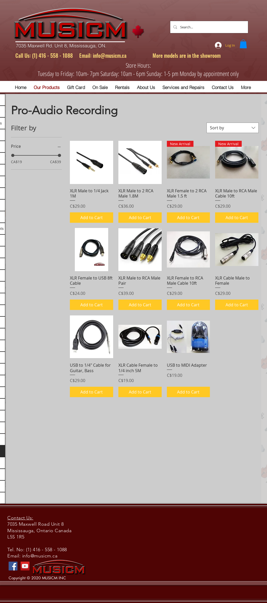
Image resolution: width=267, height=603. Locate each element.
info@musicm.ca (109, 55)
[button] (243, 44)
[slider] (13, 155)
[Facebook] (13, 566)
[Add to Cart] (91, 217)
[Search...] (208, 27)
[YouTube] (25, 566)
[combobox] (233, 128)
